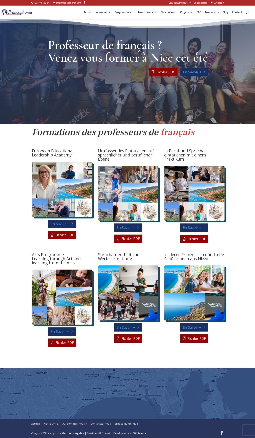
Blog (225, 12)
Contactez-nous (101, 423)
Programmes (123, 12)
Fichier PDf (165, 72)
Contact (237, 12)
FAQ (199, 12)
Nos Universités (147, 12)
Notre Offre (51, 423)
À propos (101, 12)
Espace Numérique (178, 3)
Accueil (88, 12)
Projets (184, 12)
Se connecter (200, 3)
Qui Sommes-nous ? (74, 423)
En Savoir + (192, 72)
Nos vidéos (212, 12)
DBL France (139, 433)
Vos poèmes (168, 12)
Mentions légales (73, 433)
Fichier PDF (64, 234)
